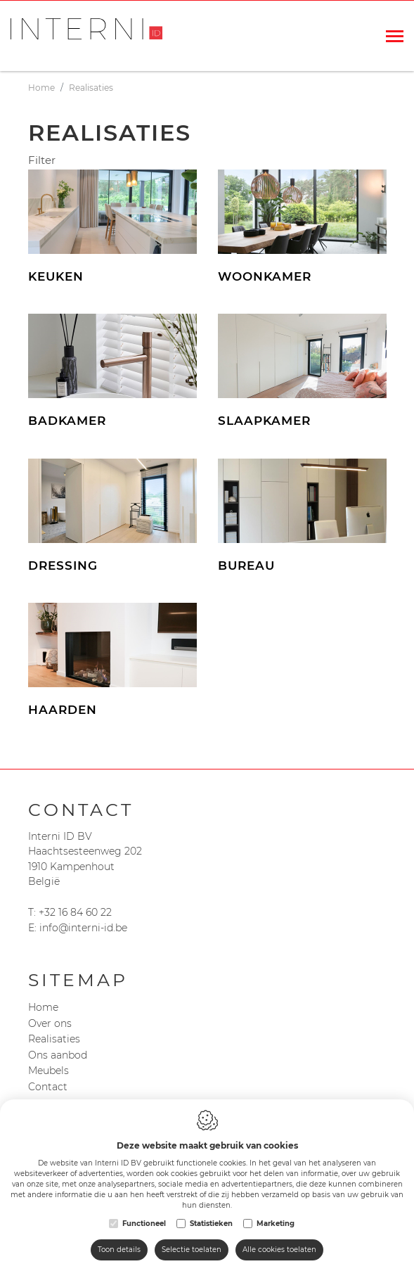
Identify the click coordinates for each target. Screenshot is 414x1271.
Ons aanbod (57, 1055)
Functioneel (144, 1223)
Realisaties (54, 1039)
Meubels (48, 1070)
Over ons (50, 1023)
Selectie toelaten (191, 1249)
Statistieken (211, 1223)
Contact (47, 1086)
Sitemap (78, 979)
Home (43, 1007)
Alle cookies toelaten (279, 1249)
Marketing (276, 1223)
